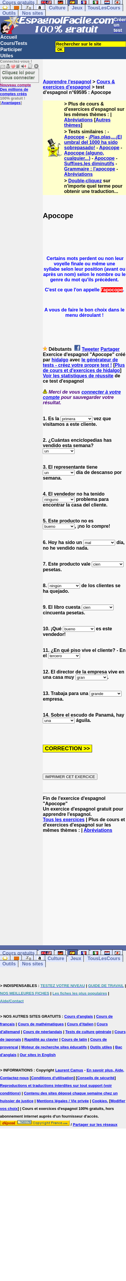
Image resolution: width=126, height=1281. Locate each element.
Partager (110, 349)
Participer (11, 49)
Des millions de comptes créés (15, 89)
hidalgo (60, 359)
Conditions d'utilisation (52, 1078)
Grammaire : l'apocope (89, 168)
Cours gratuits (18, 953)
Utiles (6, 55)
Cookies (99, 1101)
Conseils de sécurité (95, 1078)
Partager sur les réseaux (95, 1124)
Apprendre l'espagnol (67, 81)
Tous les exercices (63, 819)
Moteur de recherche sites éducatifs (54, 1047)
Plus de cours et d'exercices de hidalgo (84, 368)
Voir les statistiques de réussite (78, 375)
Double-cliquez (85, 180)
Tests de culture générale (88, 1032)
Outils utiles (101, 1047)
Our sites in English (38, 1055)
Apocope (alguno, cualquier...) (84, 155)
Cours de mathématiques (41, 1024)
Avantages (10, 102)
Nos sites (32, 13)
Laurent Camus (69, 1070)
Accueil (8, 37)
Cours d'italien (80, 1024)
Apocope (74, 136)
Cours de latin (74, 1039)
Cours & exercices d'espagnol (79, 84)
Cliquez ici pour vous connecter (18, 75)
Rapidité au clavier (41, 1039)
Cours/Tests (13, 43)
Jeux (77, 7)
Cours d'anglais (78, 1016)
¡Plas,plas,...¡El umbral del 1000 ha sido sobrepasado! (93, 142)
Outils (9, 13)
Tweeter (90, 349)
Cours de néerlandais (42, 1032)
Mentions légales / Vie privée (63, 1101)
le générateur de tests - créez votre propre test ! (80, 362)
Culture (57, 7)
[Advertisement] (84, 889)
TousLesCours (104, 7)
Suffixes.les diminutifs (89, 163)
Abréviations (78, 119)
